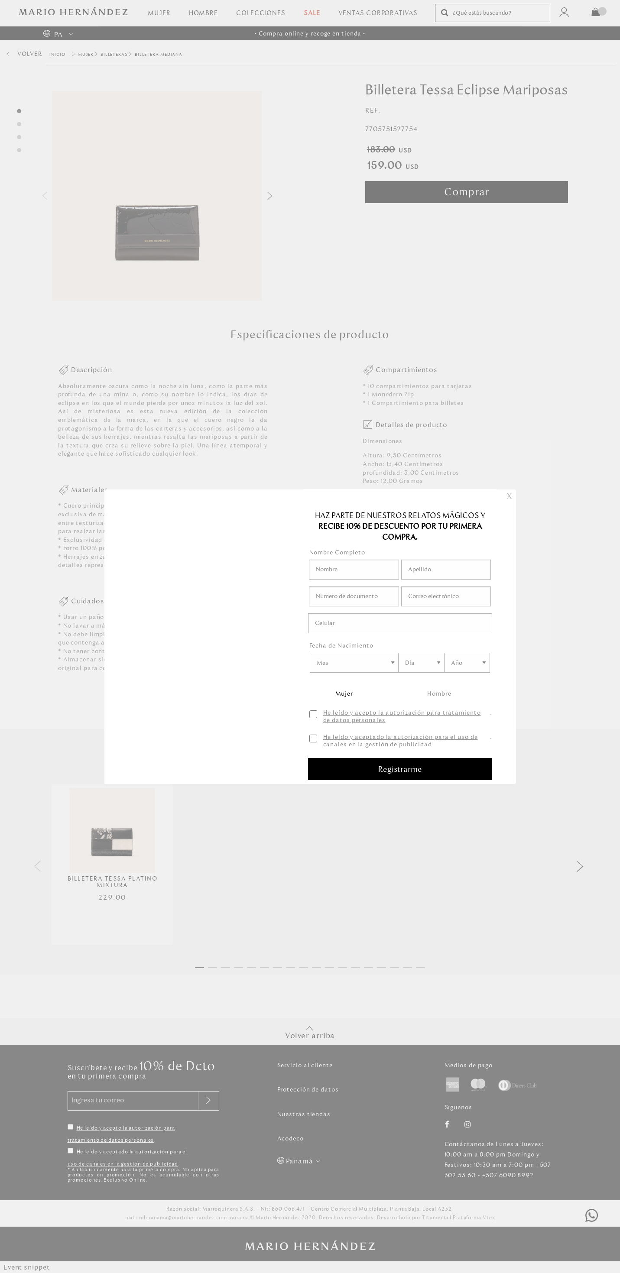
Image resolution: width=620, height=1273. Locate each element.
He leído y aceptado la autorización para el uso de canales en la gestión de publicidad (400, 741)
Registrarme (400, 769)
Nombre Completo (337, 552)
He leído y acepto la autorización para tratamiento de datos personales (402, 716)
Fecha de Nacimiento (341, 645)
